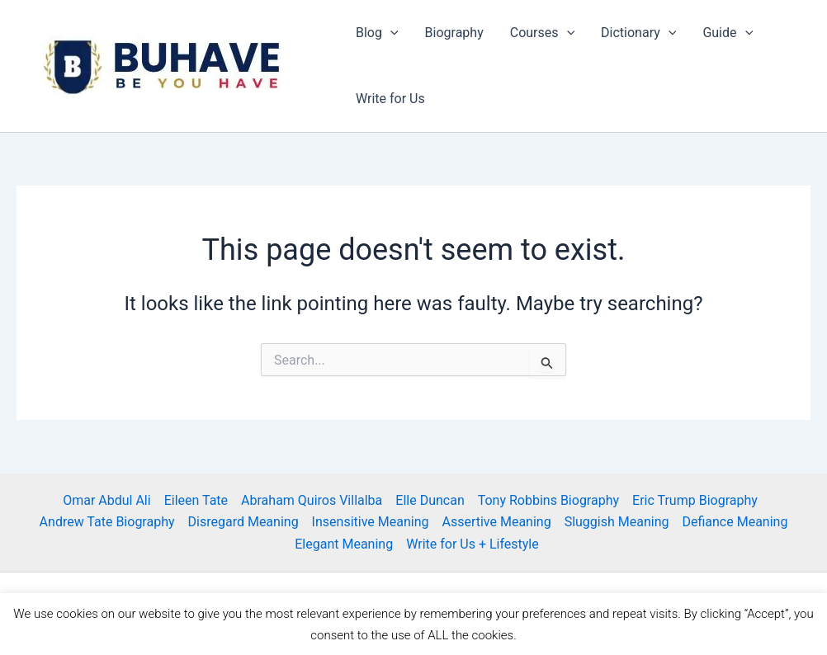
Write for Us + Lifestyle (472, 544)
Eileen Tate (196, 500)
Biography (454, 32)
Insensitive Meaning (370, 522)
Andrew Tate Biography (107, 522)
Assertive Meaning (496, 522)
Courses (542, 33)
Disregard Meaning (243, 522)
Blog (377, 33)
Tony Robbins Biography (548, 500)
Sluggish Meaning (617, 522)
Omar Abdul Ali (106, 500)
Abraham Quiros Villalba (311, 500)
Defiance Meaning (734, 522)
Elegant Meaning (344, 544)
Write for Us (390, 98)
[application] (390, 33)
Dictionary (638, 33)
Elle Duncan (429, 500)
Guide (727, 33)
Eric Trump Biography (695, 500)
